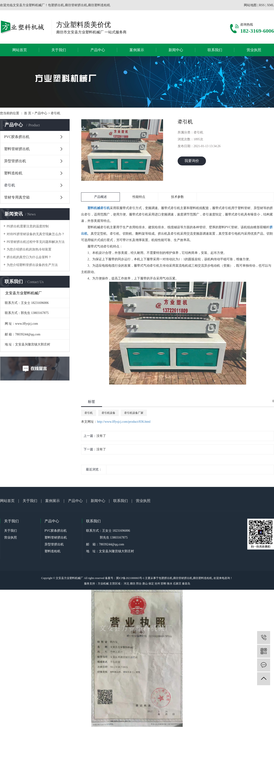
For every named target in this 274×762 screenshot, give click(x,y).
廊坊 (132, 583)
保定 (151, 583)
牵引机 (55, 113)
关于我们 (58, 50)
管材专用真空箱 (17, 197)
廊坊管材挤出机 (182, 578)
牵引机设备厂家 (133, 412)
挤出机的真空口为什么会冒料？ (29, 257)
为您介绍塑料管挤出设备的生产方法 (32, 265)
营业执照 (254, 50)
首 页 (27, 113)
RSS (262, 5)
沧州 (157, 583)
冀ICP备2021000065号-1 (130, 578)
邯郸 (163, 583)
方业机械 (103, 583)
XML (270, 5)
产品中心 (97, 50)
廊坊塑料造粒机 (202, 578)
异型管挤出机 (15, 161)
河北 (126, 583)
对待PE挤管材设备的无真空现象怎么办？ (36, 234)
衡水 (169, 583)
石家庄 (177, 583)
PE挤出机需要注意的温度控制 (28, 226)
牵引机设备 (108, 412)
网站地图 (250, 5)
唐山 (145, 583)
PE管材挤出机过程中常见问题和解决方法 (36, 242)
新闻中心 (176, 50)
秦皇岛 (186, 583)
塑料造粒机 (13, 173)
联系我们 (215, 50)
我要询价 (191, 161)
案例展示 (136, 50)
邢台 (139, 583)
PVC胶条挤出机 (16, 137)
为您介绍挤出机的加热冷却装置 (29, 249)
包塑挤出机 (165, 578)
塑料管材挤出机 (17, 149)
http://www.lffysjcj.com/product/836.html (123, 421)
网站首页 (19, 50)
